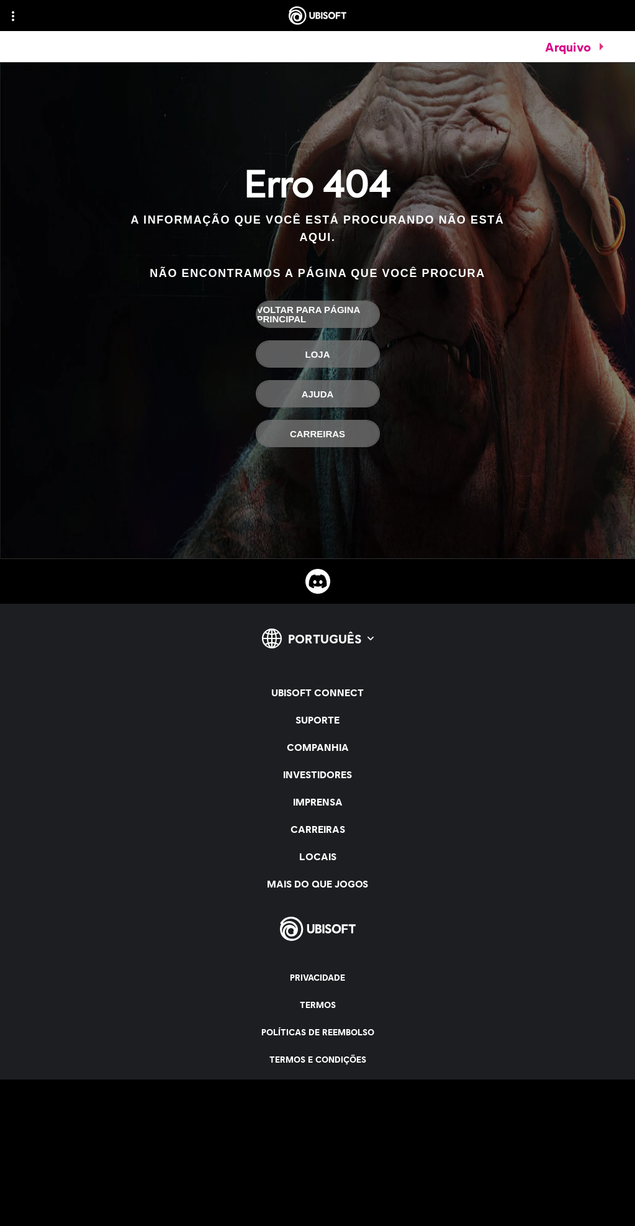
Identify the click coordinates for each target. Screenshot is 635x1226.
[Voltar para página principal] (318, 314)
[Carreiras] (318, 433)
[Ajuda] (318, 393)
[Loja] (318, 354)
